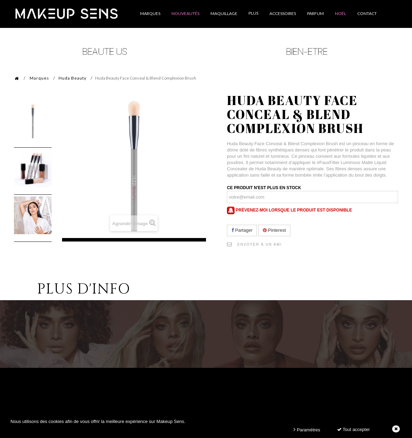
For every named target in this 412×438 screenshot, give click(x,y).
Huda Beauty (72, 78)
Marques (39, 78)
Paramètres (306, 429)
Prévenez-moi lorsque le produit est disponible (289, 210)
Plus (253, 13)
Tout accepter (353, 429)
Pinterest (274, 230)
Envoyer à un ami (259, 244)
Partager (241, 230)
